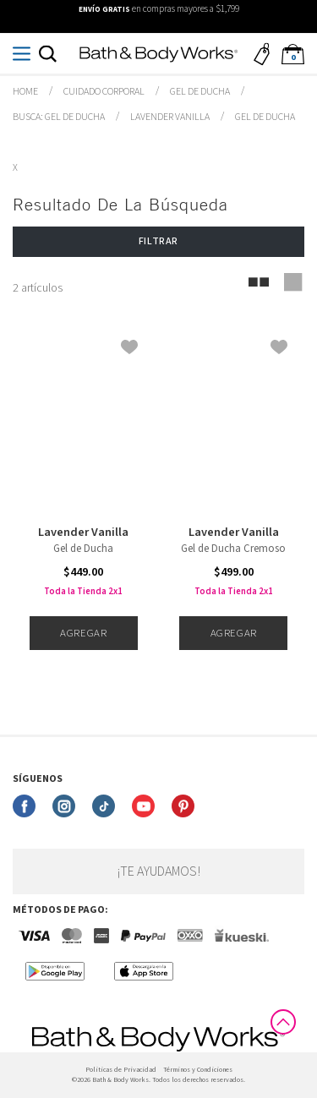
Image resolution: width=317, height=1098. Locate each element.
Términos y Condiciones (197, 1069)
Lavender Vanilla (83, 532)
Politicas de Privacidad (120, 1069)
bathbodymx (25, 92)
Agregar (83, 633)
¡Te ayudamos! (158, 871)
